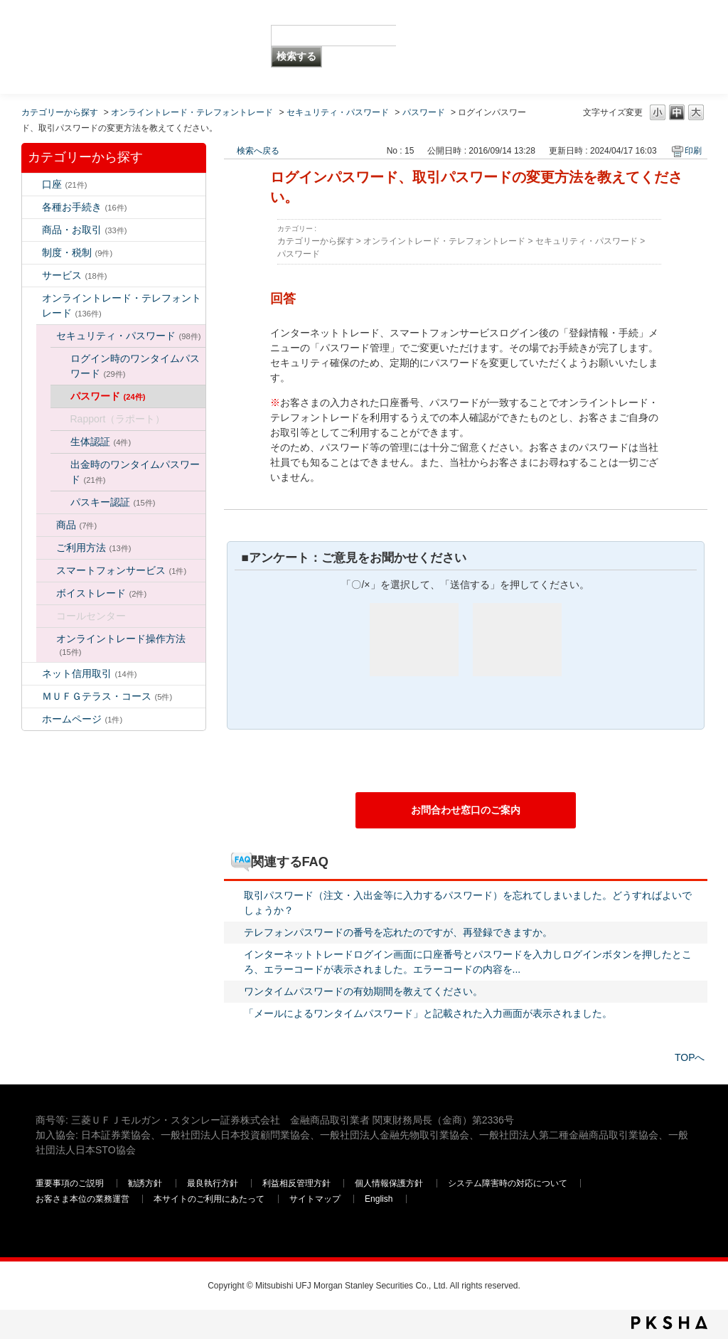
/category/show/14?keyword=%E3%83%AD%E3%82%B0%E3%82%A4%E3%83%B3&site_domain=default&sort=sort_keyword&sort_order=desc (32, 298)
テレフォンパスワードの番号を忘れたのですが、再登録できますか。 (398, 932)
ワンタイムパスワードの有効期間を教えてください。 (363, 991)
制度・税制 (77, 252)
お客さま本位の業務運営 (84, 1199)
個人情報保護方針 (390, 1183)
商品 (76, 524)
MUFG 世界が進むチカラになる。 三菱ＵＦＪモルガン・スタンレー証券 (138, 25)
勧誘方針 (145, 1183)
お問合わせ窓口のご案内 (465, 810)
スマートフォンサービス (121, 570)
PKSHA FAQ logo (669, 1322)
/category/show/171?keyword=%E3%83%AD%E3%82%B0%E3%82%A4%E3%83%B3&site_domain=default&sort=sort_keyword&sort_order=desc (32, 719)
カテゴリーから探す (59, 112)
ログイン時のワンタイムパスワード (135, 366)
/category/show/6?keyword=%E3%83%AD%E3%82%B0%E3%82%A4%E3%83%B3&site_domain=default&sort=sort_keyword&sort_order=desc (32, 252)
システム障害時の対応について (508, 1183)
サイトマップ (316, 1199)
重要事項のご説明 (70, 1183)
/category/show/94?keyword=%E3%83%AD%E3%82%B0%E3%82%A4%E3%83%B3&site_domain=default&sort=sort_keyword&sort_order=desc (32, 275)
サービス (74, 275)
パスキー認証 (113, 502)
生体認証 (101, 441)
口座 (64, 184)
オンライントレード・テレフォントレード (192, 112)
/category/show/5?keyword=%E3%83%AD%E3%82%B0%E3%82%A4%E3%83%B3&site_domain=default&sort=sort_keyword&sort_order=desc (32, 207)
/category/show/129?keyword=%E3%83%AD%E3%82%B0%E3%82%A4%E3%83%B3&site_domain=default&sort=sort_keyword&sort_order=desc (46, 336)
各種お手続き (84, 207)
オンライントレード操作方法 (121, 644)
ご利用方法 (94, 547)
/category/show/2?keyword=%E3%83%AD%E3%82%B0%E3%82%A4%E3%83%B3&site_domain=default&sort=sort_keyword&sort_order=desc (32, 230)
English (378, 1199)
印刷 (693, 151)
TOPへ (690, 1057)
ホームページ (82, 719)
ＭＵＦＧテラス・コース (107, 696)
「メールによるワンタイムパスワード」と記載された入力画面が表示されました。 (428, 1013)
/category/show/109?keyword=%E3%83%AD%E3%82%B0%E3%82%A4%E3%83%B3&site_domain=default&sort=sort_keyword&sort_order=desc (32, 673)
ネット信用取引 (89, 673)
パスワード (423, 112)
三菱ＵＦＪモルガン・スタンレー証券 (543, 46)
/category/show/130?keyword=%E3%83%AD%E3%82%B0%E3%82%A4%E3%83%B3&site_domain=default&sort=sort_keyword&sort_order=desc (46, 525)
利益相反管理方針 (297, 1183)
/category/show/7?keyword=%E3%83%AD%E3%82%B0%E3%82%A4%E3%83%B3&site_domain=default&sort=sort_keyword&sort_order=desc (32, 184)
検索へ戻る (258, 151)
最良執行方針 (213, 1183)
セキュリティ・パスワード (338, 112)
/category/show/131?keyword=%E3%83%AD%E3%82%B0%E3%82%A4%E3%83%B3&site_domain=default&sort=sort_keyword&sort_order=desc (32, 696)
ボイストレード (101, 593)
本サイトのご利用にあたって (210, 1199)
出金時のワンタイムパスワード (135, 472)
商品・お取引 (84, 229)
